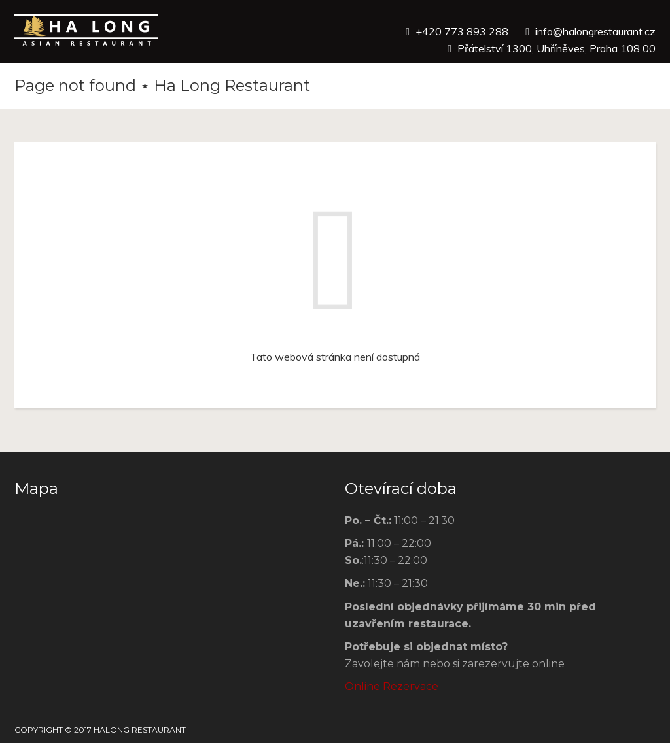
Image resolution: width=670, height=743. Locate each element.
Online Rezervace (391, 686)
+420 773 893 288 (461, 31)
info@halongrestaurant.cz (595, 31)
